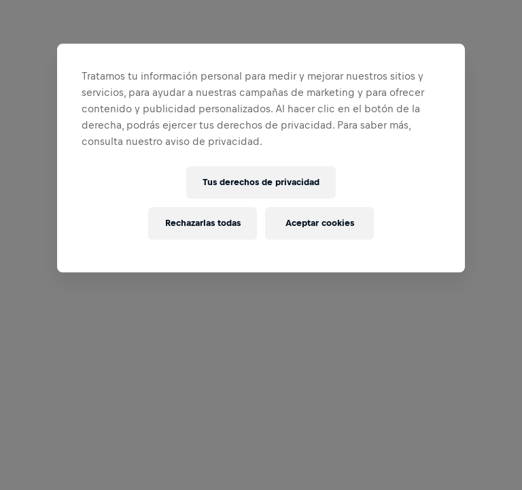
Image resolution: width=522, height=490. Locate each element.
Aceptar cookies (319, 223)
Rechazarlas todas (203, 223)
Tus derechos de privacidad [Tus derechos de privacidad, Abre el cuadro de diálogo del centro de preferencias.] (261, 183)
